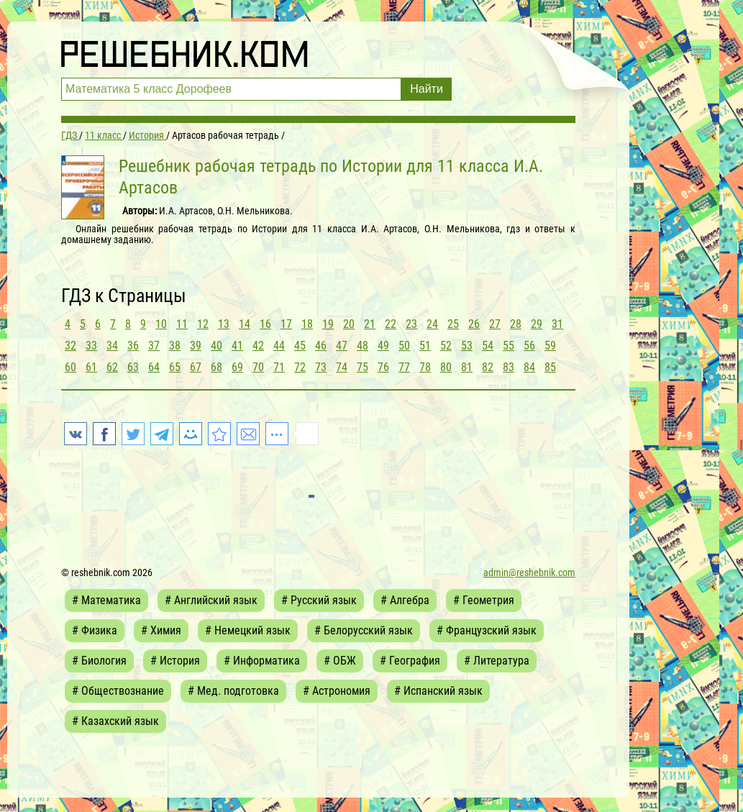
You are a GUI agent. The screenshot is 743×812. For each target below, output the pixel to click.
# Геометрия (483, 600)
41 (237, 345)
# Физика (94, 630)
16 (265, 324)
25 (453, 324)
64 (154, 367)
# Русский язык (319, 600)
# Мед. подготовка (233, 691)
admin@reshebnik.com (529, 572)
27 (495, 324)
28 (515, 324)
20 (349, 324)
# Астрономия (336, 691)
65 (175, 367)
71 (279, 367)
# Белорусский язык (363, 630)
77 (404, 367)
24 (432, 324)
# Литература (496, 660)
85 (550, 367)
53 (467, 345)
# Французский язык (487, 630)
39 (195, 345)
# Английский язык (211, 600)
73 (321, 367)
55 (508, 345)
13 (223, 324)
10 (161, 324)
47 (341, 345)
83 (508, 367)
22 (390, 324)
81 (467, 367)
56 (529, 345)
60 (70, 367)
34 (112, 345)
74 (341, 367)
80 (446, 367)
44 (279, 345)
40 (216, 345)
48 (362, 345)
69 (237, 367)
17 (286, 324)
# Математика (106, 600)
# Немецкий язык (248, 630)
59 (550, 345)
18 (307, 324)
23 (411, 324)
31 (557, 324)
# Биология (99, 660)
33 (91, 345)
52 (446, 345)
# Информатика (262, 660)
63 (133, 367)
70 (258, 367)
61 (91, 367)
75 (362, 367)
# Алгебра (404, 600)
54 (487, 345)
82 (487, 367)
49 (383, 345)
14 (244, 324)
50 (404, 345)
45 (300, 345)
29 (536, 324)
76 (383, 367)
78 (425, 367)
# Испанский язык (438, 691)
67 (195, 367)
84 (529, 367)
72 (300, 367)
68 (216, 367)
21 (369, 324)
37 (154, 345)
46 (321, 345)
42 (258, 345)
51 (425, 345)
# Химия (161, 630)
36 (133, 345)
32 (70, 345)
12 (203, 324)
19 (328, 324)
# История (175, 660)
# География (410, 660)
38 (175, 345)
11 (182, 324)
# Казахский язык (115, 721)
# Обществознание (118, 691)
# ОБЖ (340, 660)
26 (474, 324)
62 (112, 367)
